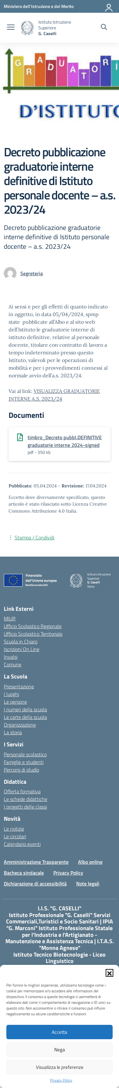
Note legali (87, 883)
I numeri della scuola (25, 709)
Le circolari (15, 836)
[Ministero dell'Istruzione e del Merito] (39, 6)
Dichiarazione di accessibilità (35, 883)
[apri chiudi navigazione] (11, 28)
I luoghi (11, 694)
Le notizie (14, 829)
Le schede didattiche (25, 799)
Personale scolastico (25, 754)
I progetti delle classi (25, 806)
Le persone (15, 702)
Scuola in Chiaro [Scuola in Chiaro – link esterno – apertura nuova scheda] (20, 641)
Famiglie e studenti (23, 762)
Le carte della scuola (25, 717)
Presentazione (19, 686)
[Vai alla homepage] (27, 28)
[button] (109, 973)
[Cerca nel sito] (104, 28)
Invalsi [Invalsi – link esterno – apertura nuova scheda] (10, 657)
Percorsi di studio (21, 769)
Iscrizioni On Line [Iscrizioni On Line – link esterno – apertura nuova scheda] (21, 649)
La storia (13, 732)
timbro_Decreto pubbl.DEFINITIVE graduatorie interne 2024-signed (65, 441)
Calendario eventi (22, 844)
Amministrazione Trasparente (36, 862)
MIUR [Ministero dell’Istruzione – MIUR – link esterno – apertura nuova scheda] (10, 618)
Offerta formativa (22, 791)
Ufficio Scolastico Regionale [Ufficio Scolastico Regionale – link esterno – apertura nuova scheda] (33, 626)
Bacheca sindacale (24, 873)
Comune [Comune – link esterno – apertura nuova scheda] (12, 664)
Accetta (59, 1032)
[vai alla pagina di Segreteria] (31, 273)
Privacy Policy (61, 1080)
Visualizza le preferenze (59, 1067)
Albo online (90, 862)
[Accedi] (109, 6)
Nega (59, 1049)
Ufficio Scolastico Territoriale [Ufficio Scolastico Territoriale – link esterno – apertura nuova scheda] (33, 634)
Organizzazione (20, 725)
